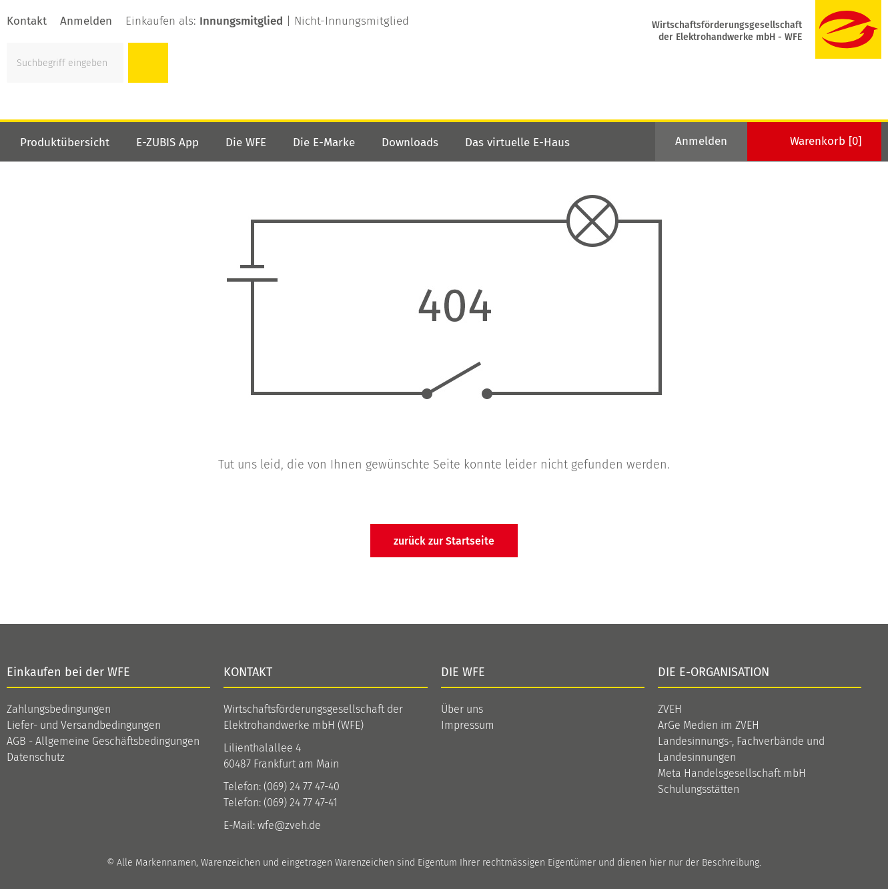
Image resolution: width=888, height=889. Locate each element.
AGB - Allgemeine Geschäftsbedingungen (103, 741)
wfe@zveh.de (289, 825)
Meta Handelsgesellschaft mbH (732, 773)
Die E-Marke (324, 142)
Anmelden (86, 21)
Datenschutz (36, 757)
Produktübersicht (64, 142)
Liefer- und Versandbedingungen (84, 725)
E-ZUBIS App (167, 142)
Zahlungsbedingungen (59, 709)
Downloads (410, 142)
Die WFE (246, 142)
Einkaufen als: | (267, 21)
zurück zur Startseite (444, 541)
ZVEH (670, 709)
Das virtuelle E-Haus (517, 142)
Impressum (467, 725)
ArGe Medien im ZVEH (708, 725)
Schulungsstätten (698, 789)
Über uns (462, 709)
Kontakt (27, 21)
